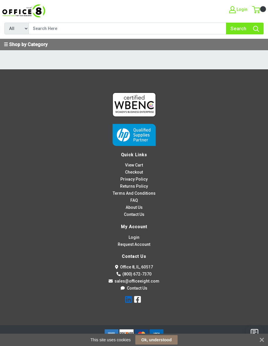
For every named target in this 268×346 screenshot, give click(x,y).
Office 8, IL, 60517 (134, 267)
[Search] (127, 28)
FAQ (134, 200)
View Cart (134, 165)
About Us (134, 207)
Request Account (134, 244)
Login (134, 237)
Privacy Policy (134, 179)
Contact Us (134, 214)
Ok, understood (156, 339)
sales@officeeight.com (134, 281)
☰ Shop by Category (26, 44)
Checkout (134, 172)
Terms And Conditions (134, 193)
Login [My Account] (238, 9)
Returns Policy (134, 186)
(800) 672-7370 (134, 274)
